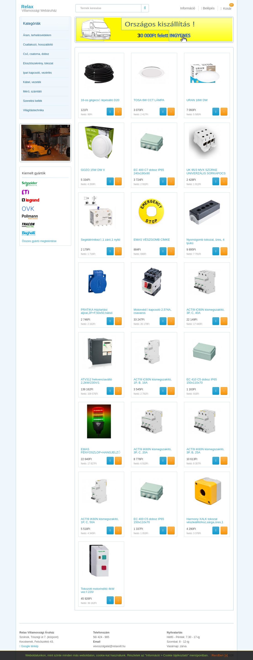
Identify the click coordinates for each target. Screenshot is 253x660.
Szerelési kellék (32, 100)
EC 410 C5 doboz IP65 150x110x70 (202, 381)
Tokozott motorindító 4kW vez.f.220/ (97, 590)
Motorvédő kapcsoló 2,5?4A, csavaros (152, 311)
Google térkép (28, 646)
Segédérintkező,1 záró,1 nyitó (100, 239)
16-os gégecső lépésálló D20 (100, 100)
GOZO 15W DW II (93, 170)
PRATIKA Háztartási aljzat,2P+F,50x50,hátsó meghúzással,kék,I (96, 313)
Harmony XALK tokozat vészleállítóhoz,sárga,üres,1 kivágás (205, 522)
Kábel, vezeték (32, 82)
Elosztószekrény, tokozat (38, 63)
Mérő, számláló (32, 91)
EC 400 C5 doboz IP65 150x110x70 (149, 520)
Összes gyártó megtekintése (39, 241)
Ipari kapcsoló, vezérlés (37, 72)
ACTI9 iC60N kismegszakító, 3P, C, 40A (205, 311)
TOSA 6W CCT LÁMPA (149, 100)
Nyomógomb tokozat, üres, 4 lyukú (205, 241)
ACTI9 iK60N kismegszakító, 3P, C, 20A (152, 450)
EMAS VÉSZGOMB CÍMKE (152, 239)
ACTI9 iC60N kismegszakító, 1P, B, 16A (152, 381)
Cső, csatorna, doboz (36, 54)
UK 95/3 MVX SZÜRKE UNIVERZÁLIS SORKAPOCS (206, 171)
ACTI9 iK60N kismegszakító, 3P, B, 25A (205, 450)
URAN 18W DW (197, 100)
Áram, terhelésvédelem (37, 35)
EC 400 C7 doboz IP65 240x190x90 (149, 171)
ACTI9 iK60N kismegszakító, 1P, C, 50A (100, 520)
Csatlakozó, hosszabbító (38, 44)
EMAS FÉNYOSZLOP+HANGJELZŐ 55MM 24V (100, 452)
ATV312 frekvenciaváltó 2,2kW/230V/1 (96, 381)
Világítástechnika (33, 110)
